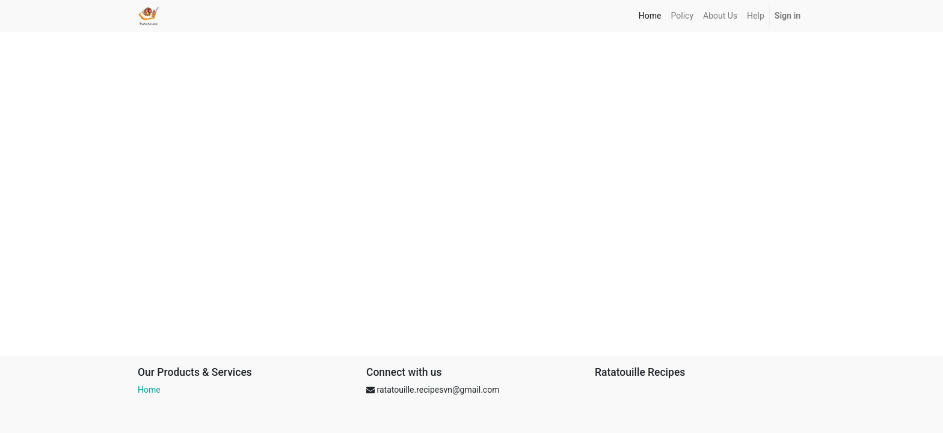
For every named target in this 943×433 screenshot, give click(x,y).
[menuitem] (650, 16)
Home (149, 390)
